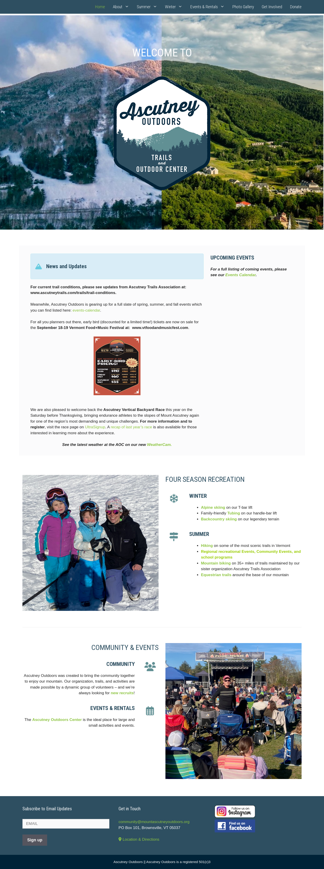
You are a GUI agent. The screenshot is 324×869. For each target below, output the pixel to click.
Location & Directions (139, 839)
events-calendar (86, 310)
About (123, 7)
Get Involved (272, 6)
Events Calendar (240, 275)
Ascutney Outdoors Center (57, 720)
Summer (149, 7)
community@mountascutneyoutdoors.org (154, 822)
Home (100, 6)
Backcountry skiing (219, 519)
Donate (296, 6)
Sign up (34, 840)
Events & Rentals (209, 7)
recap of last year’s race (131, 427)
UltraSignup (95, 427)
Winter (175, 7)
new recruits (122, 693)
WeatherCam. (159, 444)
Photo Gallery (243, 6)
